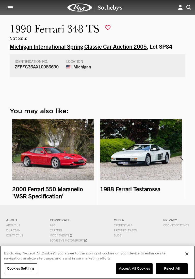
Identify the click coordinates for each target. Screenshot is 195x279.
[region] (97, 262)
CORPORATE (60, 220)
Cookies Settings (176, 225)
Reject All (172, 268)
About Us (13, 225)
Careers (56, 230)
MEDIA (119, 220)
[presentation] (12, 160)
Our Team (13, 230)
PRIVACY (170, 220)
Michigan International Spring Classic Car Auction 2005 (78, 46)
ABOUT (12, 220)
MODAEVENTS (61, 235)
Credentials (123, 225)
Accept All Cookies (134, 268)
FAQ (53, 225)
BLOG (117, 235)
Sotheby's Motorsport (68, 240)
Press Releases (125, 230)
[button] (180, 7)
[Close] (186, 253)
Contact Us (14, 235)
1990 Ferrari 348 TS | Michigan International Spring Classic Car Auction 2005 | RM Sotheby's (95, 7)
